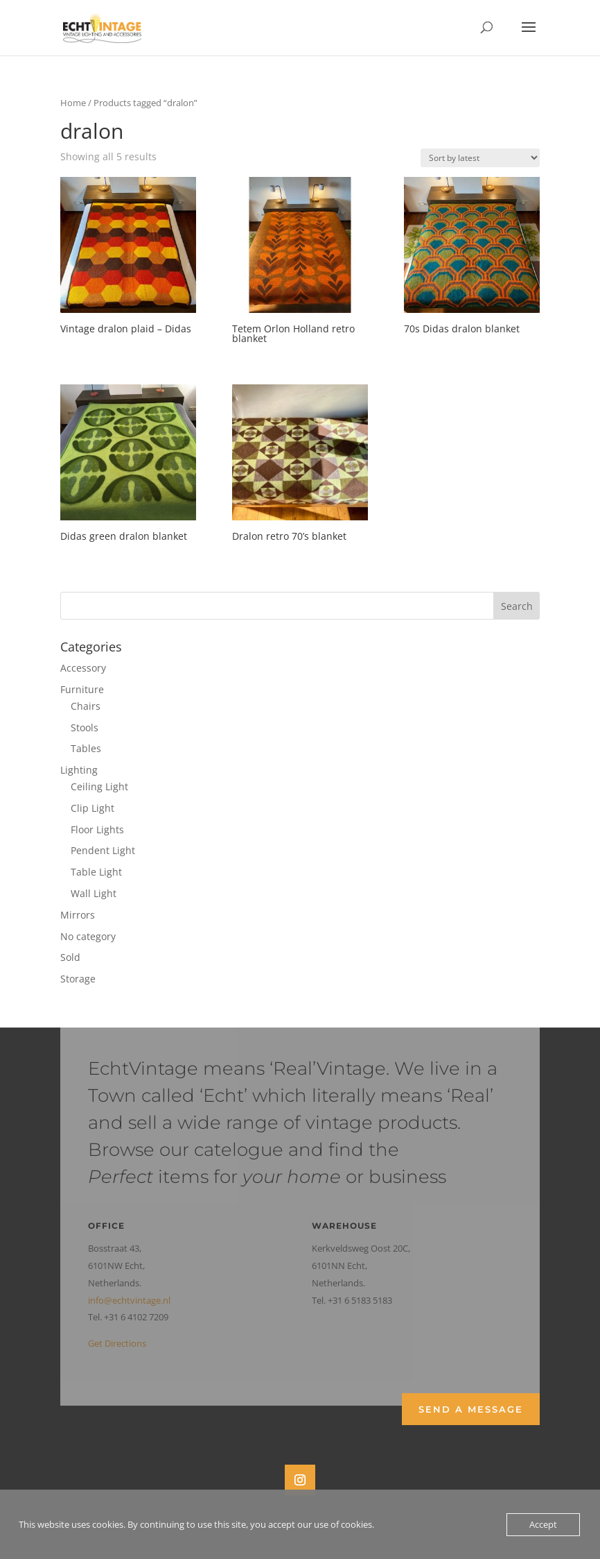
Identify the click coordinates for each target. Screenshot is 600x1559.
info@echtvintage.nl (129, 1300)
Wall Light (93, 893)
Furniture (82, 689)
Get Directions (117, 1343)
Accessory (83, 667)
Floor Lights (97, 829)
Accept (543, 1524)
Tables (86, 748)
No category (88, 936)
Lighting (79, 769)
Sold (70, 957)
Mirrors (77, 914)
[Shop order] (480, 157)
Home (73, 102)
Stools (84, 727)
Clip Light (92, 808)
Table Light (96, 871)
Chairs (85, 706)
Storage (78, 978)
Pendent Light (103, 850)
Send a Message (470, 1409)
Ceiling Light (99, 786)
